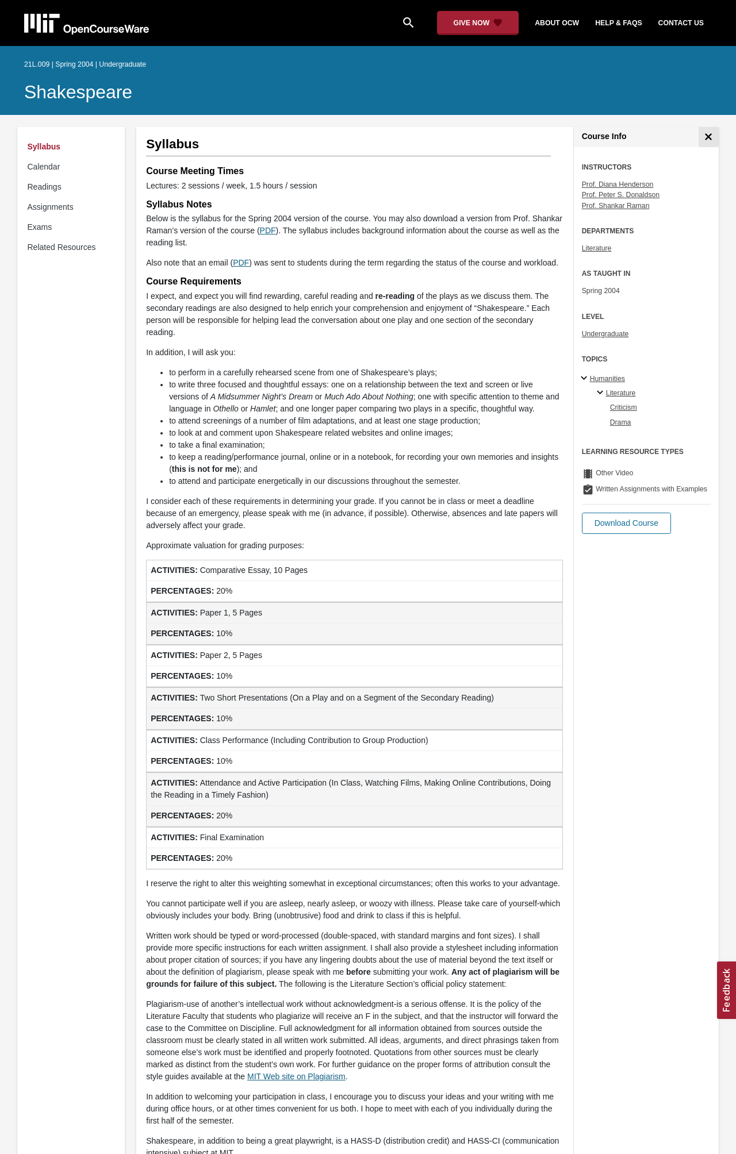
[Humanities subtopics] (585, 378)
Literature (597, 248)
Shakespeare (78, 92)
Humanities (607, 379)
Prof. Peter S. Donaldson (621, 195)
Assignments (51, 206)
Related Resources (62, 247)
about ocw (557, 23)
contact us (681, 23)
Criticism (623, 407)
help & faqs (618, 23)
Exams (40, 227)
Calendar (44, 166)
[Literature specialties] (602, 393)
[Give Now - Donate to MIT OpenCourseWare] (478, 23)
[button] (626, 523)
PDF (268, 230)
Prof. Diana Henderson (618, 184)
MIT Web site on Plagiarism (296, 1076)
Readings (45, 186)
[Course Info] (709, 137)
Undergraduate (605, 334)
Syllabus (44, 146)
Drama (620, 422)
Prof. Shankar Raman (616, 206)
